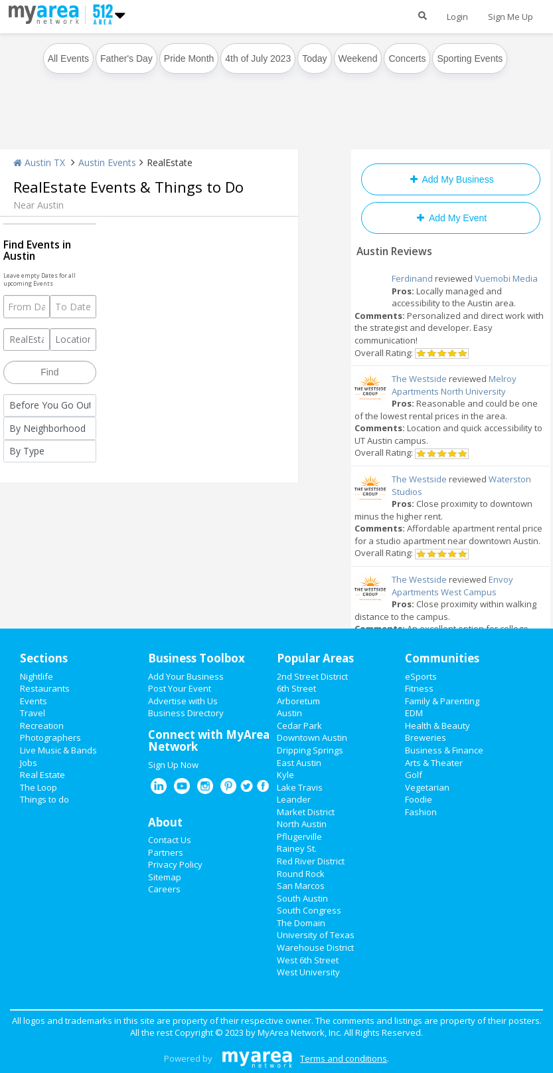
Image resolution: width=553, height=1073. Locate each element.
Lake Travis (300, 787)
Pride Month (189, 58)
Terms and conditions (343, 1058)
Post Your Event (179, 688)
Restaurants (45, 688)
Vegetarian (427, 787)
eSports (421, 676)
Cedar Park (299, 726)
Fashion (421, 812)
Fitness (419, 688)
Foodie (418, 799)
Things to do (44, 799)
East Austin (299, 763)
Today (314, 58)
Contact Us (169, 840)
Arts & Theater (434, 763)
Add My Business (450, 179)
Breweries (425, 737)
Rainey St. (297, 848)
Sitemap (164, 877)
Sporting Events (470, 58)
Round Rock (301, 874)
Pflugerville (299, 836)
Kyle (285, 775)
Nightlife (36, 676)
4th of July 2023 (258, 58)
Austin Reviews (394, 251)
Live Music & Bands (58, 750)
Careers (164, 889)
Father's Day (126, 58)
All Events (68, 58)
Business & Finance (444, 750)
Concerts (407, 58)
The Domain (301, 923)
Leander (294, 799)
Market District (306, 812)
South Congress (309, 910)
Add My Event (451, 218)
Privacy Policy (175, 864)
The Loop (38, 787)
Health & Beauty (437, 726)
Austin (289, 713)
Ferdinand (412, 278)
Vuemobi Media (506, 278)
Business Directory (186, 713)
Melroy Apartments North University (454, 385)
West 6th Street (308, 960)
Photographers (50, 737)
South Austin (302, 898)
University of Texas (316, 935)
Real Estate (42, 775)
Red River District (311, 861)
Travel (32, 713)
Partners (165, 852)
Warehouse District (315, 947)
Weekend (358, 58)
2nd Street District (312, 676)
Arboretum (298, 701)
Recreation (42, 726)
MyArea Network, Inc (299, 1032)
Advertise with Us (183, 701)
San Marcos (301, 886)
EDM (414, 713)
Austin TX (39, 162)
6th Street (296, 688)
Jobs (28, 763)
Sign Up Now (173, 765)
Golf (413, 775)
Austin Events (107, 162)
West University (308, 972)
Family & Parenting (442, 701)
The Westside (419, 379)
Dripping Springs (310, 750)
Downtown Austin (312, 737)
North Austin (302, 824)
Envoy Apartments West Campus (452, 585)
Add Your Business (186, 676)
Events (33, 701)
